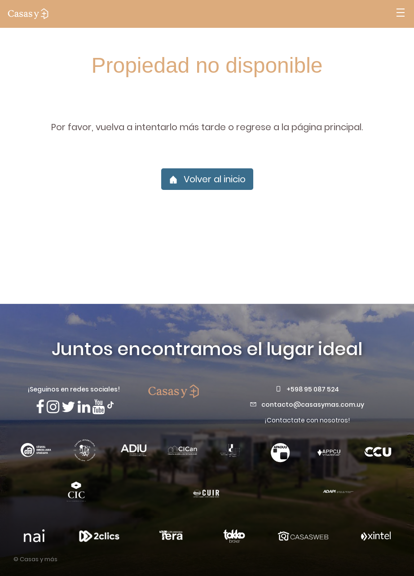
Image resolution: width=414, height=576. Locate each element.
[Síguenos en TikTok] (110, 404)
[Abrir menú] (400, 14)
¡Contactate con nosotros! (307, 420)
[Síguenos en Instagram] (53, 407)
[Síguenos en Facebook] (40, 407)
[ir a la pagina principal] (28, 13)
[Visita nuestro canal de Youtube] (98, 407)
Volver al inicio (207, 179)
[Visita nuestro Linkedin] (84, 407)
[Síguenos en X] (68, 407)
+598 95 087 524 (312, 389)
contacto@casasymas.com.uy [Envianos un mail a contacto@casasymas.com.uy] (312, 404)
